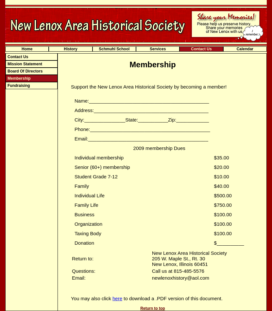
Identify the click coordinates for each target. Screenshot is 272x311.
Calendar (245, 49)
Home (27, 49)
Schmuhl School (114, 49)
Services (158, 49)
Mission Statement (25, 64)
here (117, 298)
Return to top (152, 308)
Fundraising (19, 85)
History (70, 49)
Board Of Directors (25, 71)
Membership (19, 78)
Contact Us (201, 49)
